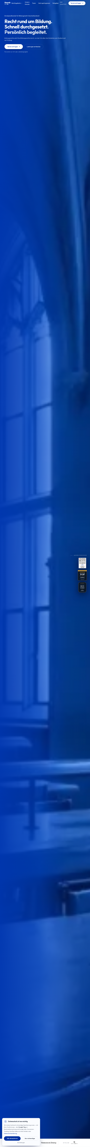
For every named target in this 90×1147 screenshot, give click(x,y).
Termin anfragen (77, 3)
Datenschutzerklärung (10, 1133)
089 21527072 (63, 3)
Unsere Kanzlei (27, 3)
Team (34, 3)
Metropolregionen (44, 3)
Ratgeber (56, 3)
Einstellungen (21, 1142)
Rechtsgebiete (17, 3)
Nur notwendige (30, 1138)
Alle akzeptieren (12, 1138)
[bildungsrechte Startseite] (7, 3)
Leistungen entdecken (33, 47)
